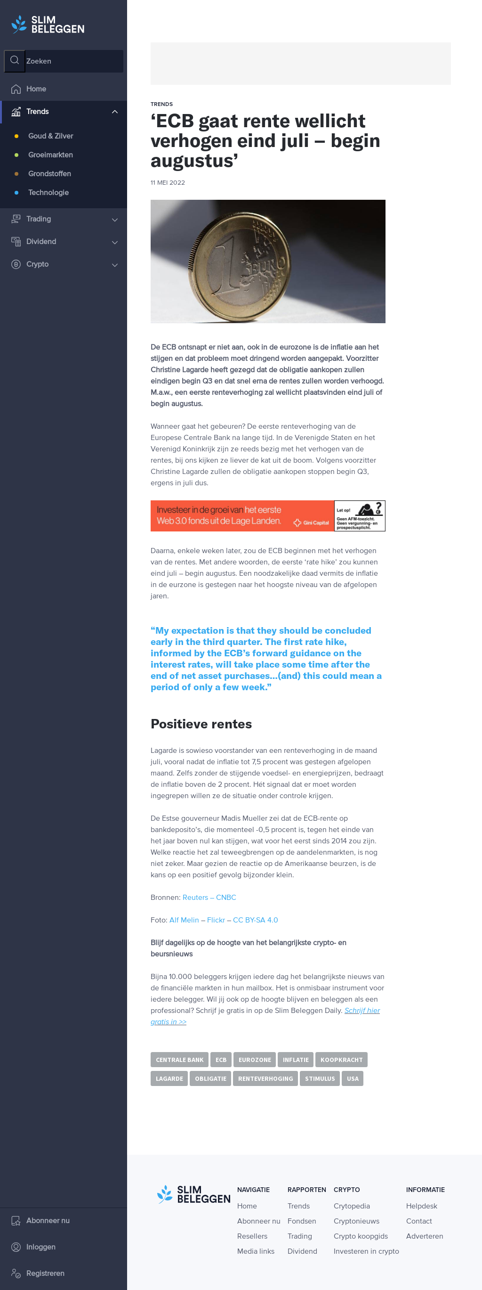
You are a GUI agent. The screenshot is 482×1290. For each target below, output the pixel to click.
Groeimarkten (50, 158)
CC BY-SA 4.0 (255, 920)
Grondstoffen (49, 177)
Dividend (64, 245)
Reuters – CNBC (209, 898)
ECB (221, 1059)
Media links (255, 1252)
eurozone (255, 1059)
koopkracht (342, 1059)
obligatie (210, 1078)
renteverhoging (265, 1078)
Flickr (216, 920)
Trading (64, 222)
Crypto (64, 267)
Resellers (252, 1237)
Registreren (37, 1277)
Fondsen (302, 1221)
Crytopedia (352, 1206)
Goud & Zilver (50, 139)
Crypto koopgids (361, 1237)
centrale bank (180, 1059)
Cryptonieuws (356, 1221)
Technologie (48, 196)
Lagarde (169, 1078)
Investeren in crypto (366, 1252)
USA (353, 1078)
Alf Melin (184, 920)
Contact (419, 1221)
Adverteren (424, 1237)
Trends (64, 115)
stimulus (320, 1078)
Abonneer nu (40, 1224)
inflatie (296, 1059)
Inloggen (33, 1250)
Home (28, 92)
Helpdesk (421, 1206)
